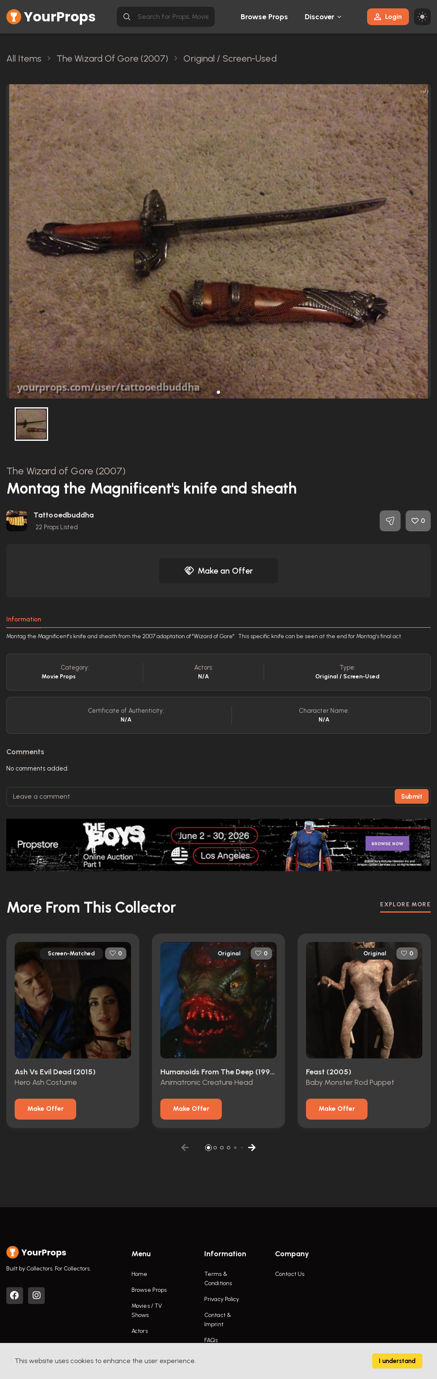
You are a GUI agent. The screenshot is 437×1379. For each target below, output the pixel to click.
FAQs (211, 1340)
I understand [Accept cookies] (397, 1361)
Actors (139, 1331)
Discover (320, 16)
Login (388, 17)
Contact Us (289, 1274)
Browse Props (264, 16)
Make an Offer (218, 571)
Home (139, 1274)
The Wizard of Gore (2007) (66, 471)
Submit (411, 796)
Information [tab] (23, 619)
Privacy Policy (221, 1299)
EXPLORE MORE (405, 904)
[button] (218, 392)
